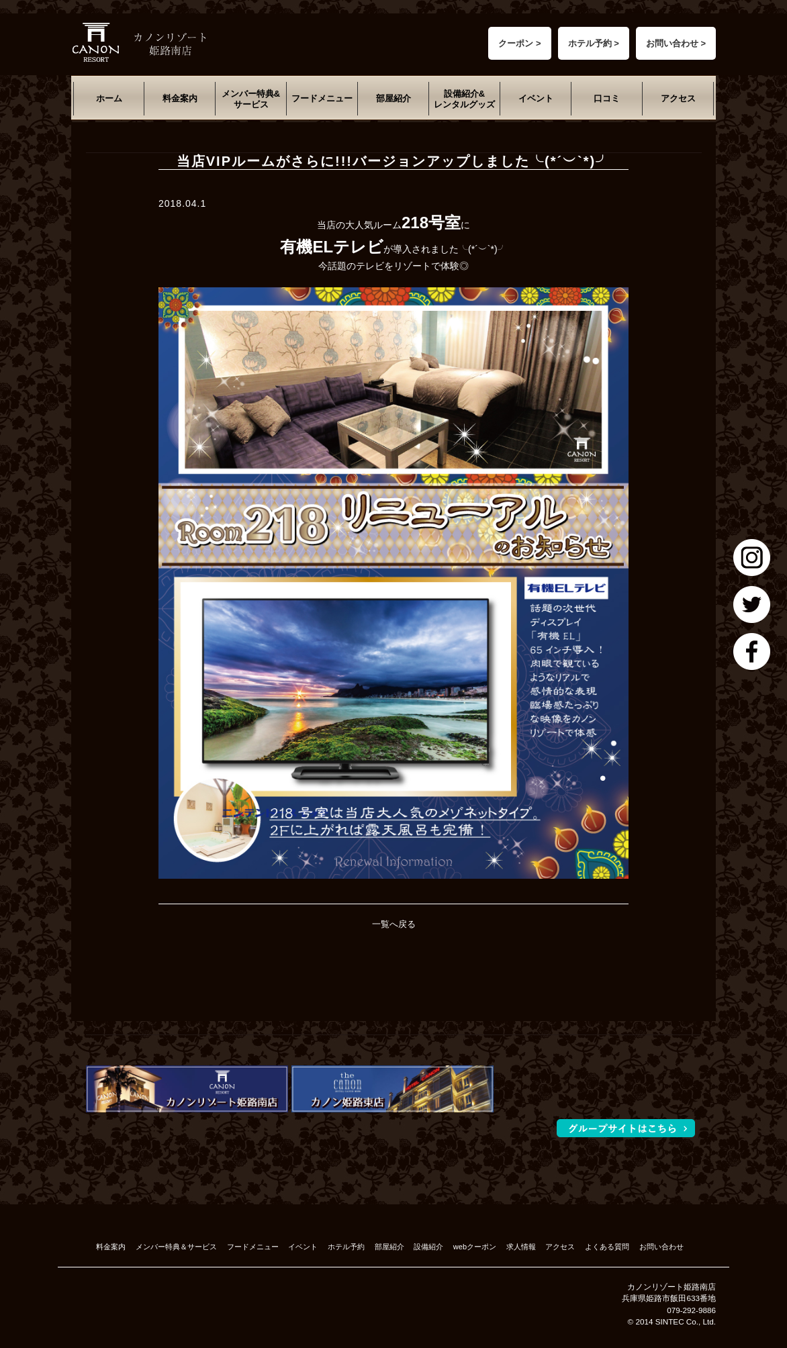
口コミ (607, 98)
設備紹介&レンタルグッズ (464, 99)
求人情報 (521, 1247)
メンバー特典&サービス (251, 99)
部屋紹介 (393, 98)
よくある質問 (607, 1247)
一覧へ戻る (394, 924)
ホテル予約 (346, 1247)
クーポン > (519, 43)
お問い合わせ (661, 1247)
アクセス (678, 98)
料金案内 (180, 98)
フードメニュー (322, 98)
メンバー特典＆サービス (176, 1247)
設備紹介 (428, 1247)
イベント (535, 98)
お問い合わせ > (676, 43)
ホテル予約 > (593, 43)
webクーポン (474, 1247)
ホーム (109, 98)
